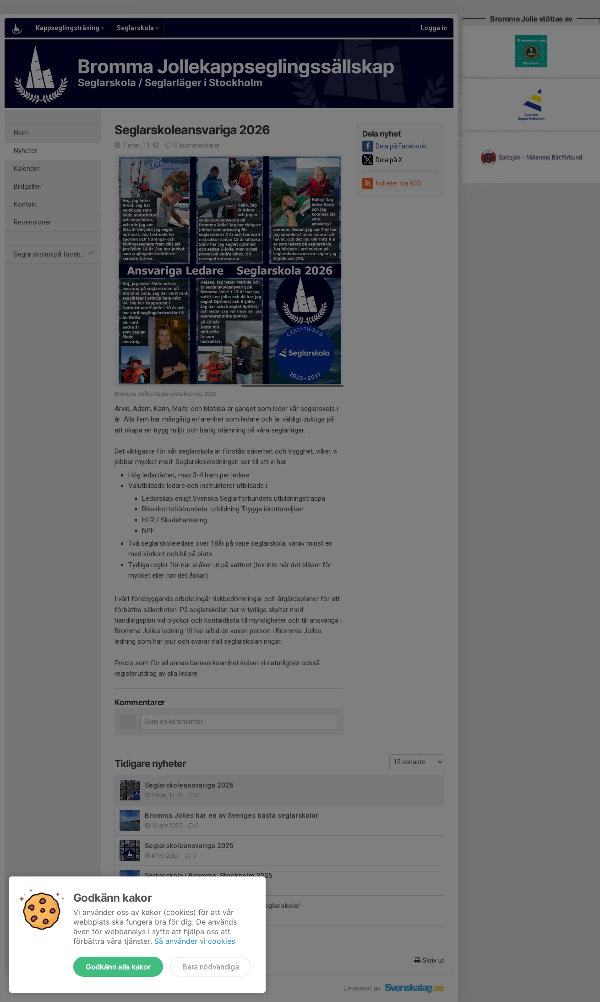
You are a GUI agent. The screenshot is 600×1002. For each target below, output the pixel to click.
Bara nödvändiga (210, 966)
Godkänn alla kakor (118, 966)
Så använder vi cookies (194, 941)
